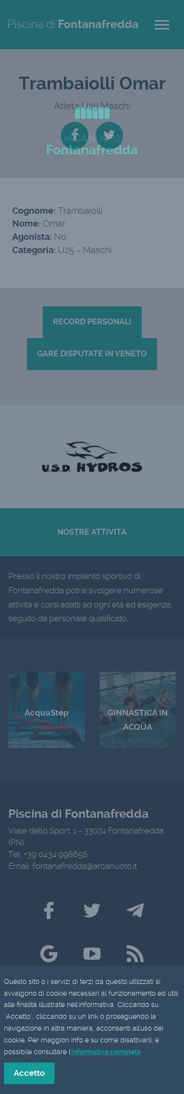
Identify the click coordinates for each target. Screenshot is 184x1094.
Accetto (29, 1074)
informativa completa (106, 1053)
